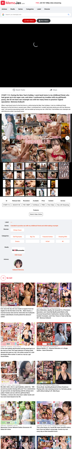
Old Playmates (17, 237)
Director (47, 9)
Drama (17, 241)
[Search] (36, 14)
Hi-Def (47, 241)
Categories (30, 9)
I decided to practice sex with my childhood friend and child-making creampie (34, 226)
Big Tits (32, 237)
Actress (4, 9)
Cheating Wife (63, 237)
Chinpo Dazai (17, 230)
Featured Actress (48, 237)
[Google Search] (69, 14)
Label (39, 9)
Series (20, 9)
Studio (12, 9)
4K (63, 241)
